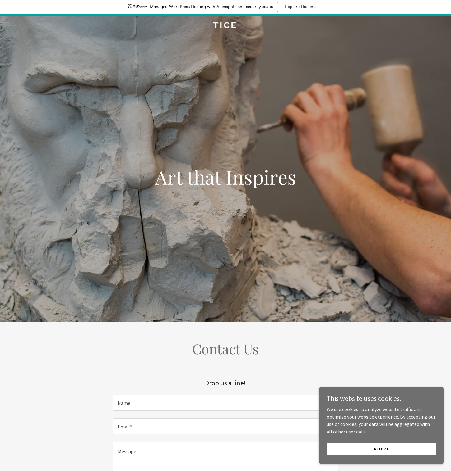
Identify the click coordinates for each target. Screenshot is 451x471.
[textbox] (225, 403)
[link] (225, 26)
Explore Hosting (300, 7)
